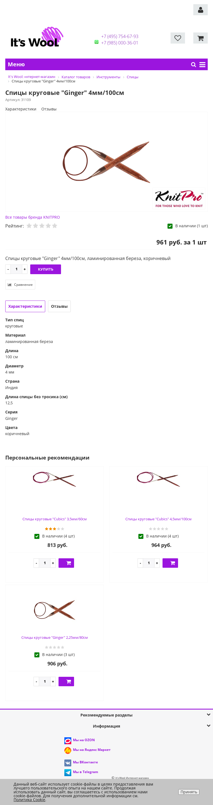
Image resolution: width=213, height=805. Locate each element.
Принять (189, 791)
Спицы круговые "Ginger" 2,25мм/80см (54, 637)
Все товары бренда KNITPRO (32, 217)
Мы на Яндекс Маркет (92, 749)
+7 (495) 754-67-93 (119, 36)
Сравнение (20, 284)
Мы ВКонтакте (85, 762)
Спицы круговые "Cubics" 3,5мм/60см (54, 518)
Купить (45, 269)
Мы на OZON (84, 740)
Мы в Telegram (85, 771)
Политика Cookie (29, 799)
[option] (106, 162)
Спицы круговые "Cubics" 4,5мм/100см (158, 518)
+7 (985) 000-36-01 (119, 43)
